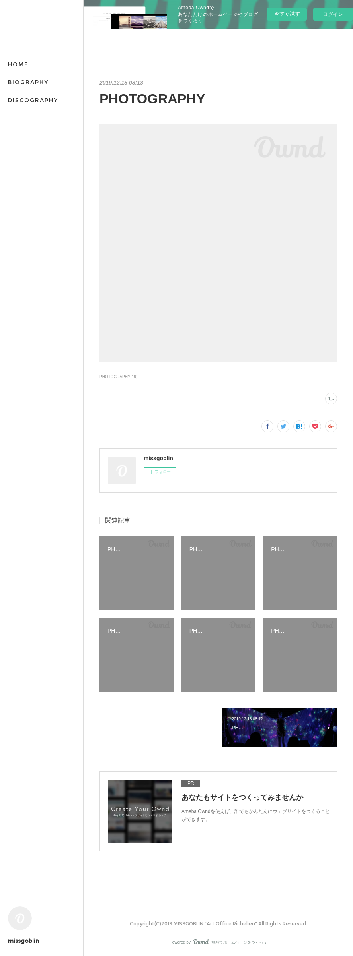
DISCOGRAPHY (33, 100)
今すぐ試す (287, 14)
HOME (18, 64)
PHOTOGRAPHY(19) (118, 377)
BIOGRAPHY (28, 82)
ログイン (333, 14)
